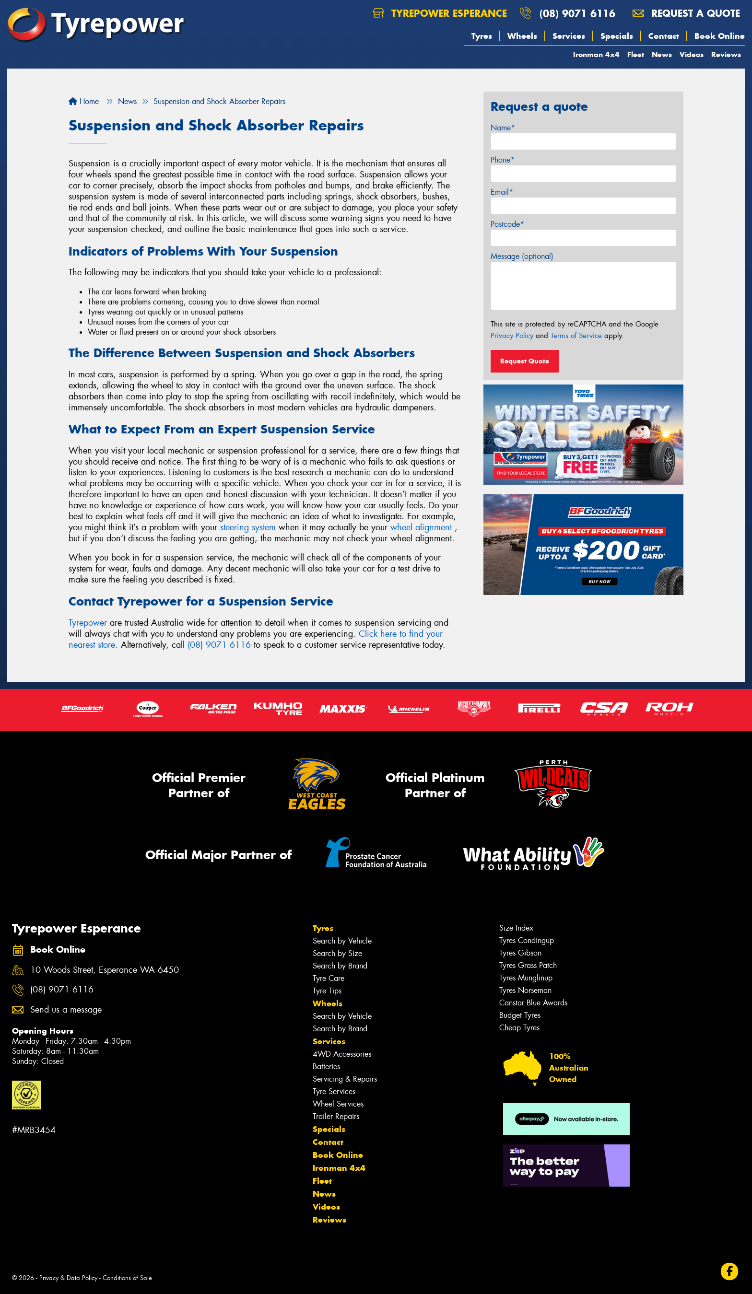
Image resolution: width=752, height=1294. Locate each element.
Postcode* (507, 224)
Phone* (503, 160)
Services (568, 36)
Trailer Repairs (336, 1116)
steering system (248, 527)
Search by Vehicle (342, 941)
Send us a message (66, 1009)
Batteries (326, 1066)
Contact (663, 36)
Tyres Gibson (520, 953)
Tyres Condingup (526, 940)
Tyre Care (328, 978)
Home (84, 101)
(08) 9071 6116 (577, 13)
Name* (503, 128)
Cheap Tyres (519, 1028)
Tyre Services (334, 1091)
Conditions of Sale (127, 1278)
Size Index (516, 928)
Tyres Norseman (525, 990)
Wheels (522, 36)
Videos (692, 54)
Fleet (635, 54)
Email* (502, 192)
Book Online (719, 36)
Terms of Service (576, 335)
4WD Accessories (342, 1054)
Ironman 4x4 (596, 54)
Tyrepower (89, 623)
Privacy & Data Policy (68, 1278)
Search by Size (337, 953)
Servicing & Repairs (345, 1079)
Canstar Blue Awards (533, 1003)
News (662, 54)
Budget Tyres (519, 1015)
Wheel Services (338, 1104)
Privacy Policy (512, 335)
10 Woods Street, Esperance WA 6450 (104, 970)
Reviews (726, 54)
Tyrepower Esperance (440, 13)
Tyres (481, 36)
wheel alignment (421, 527)
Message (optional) (522, 256)
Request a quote (686, 13)
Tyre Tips (327, 991)
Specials (616, 36)
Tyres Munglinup (525, 978)
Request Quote (524, 361)
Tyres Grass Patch (528, 965)
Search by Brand (340, 966)
